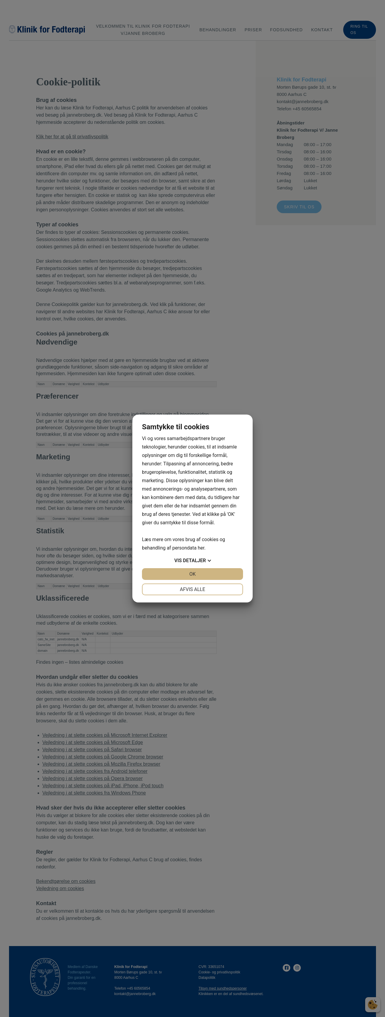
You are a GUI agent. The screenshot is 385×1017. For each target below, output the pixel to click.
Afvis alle (192, 589)
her (201, 548)
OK (192, 574)
